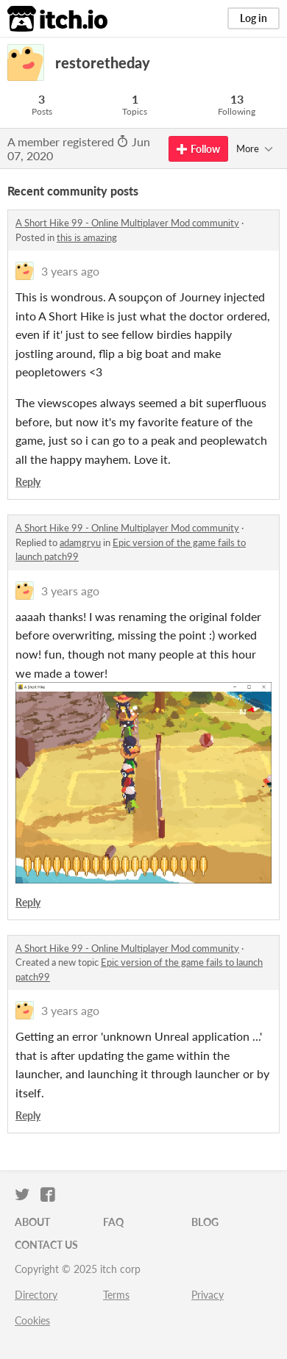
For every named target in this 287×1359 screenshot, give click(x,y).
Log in (253, 18)
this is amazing (87, 237)
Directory (36, 1294)
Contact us (46, 1244)
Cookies (32, 1320)
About (32, 1222)
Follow (198, 149)
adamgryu (80, 542)
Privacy (207, 1294)
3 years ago (70, 271)
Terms (116, 1294)
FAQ (113, 1222)
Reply (27, 482)
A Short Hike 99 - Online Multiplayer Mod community (127, 223)
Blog (205, 1222)
